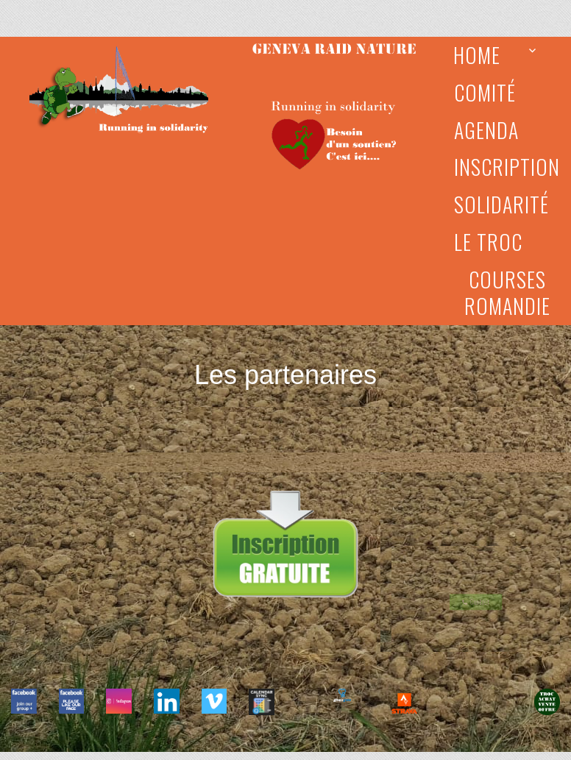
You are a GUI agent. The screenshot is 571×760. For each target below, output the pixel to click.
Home (476, 55)
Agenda (486, 130)
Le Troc (488, 242)
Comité (485, 92)
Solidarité (501, 204)
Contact (476, 600)
